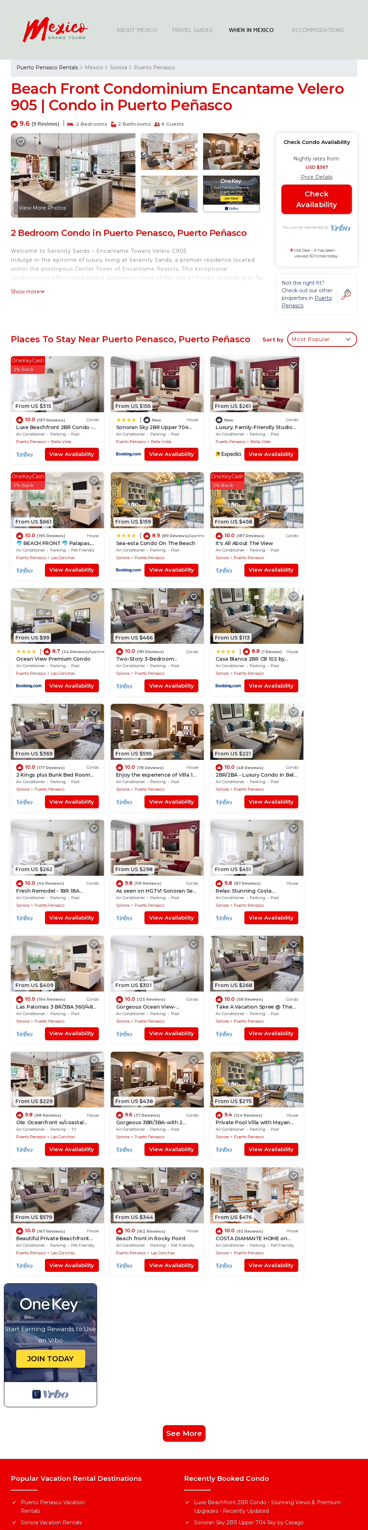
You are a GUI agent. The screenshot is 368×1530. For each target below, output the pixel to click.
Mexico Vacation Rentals (51, 1260)
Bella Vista (61, 434)
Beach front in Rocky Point (225, 965)
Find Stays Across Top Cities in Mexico (236, 1358)
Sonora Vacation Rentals (51, 1249)
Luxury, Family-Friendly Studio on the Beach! (250, 1260)
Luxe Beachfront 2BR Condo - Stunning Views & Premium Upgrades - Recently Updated (267, 1233)
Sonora (118, 67)
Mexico (94, 67)
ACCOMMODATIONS (319, 29)
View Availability (60, 447)
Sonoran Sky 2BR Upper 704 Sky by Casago (249, 1249)
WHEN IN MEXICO (256, 29)
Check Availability (316, 199)
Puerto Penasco (154, 67)
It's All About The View (132, 529)
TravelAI (222, 1474)
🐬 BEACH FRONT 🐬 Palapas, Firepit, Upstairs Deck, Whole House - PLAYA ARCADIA (269, 1276)
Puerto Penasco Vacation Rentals (53, 1233)
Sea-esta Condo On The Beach (232, 1292)
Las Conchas (328, 434)
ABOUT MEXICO (144, 29)
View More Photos (42, 208)
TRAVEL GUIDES (199, 29)
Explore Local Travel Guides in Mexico (236, 1395)
